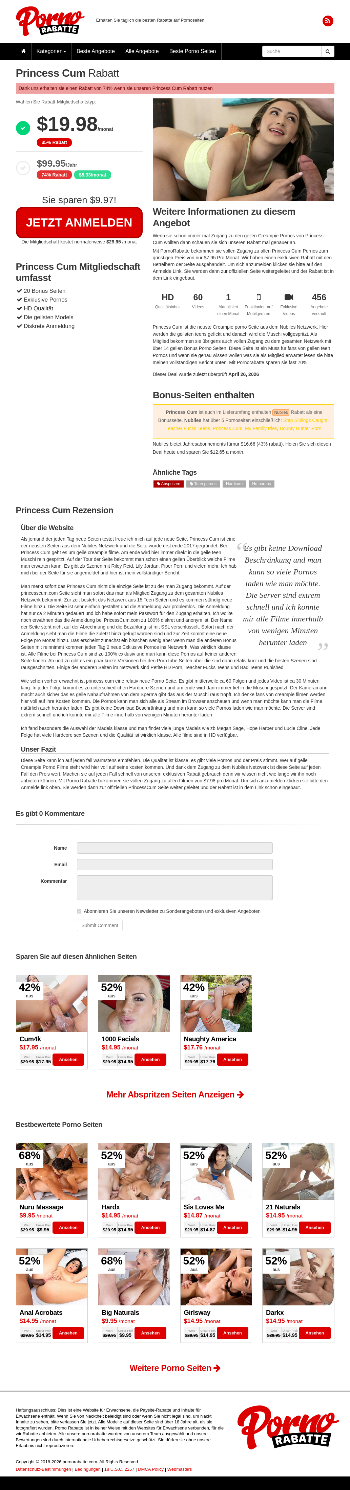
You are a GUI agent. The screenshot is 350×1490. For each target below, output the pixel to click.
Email (60, 864)
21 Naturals (283, 1207)
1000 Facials (120, 1039)
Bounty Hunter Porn (301, 428)
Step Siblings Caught (305, 420)
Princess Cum (227, 428)
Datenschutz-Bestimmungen (43, 1469)
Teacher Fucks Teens (187, 428)
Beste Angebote (96, 51)
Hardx (111, 1207)
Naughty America (210, 1039)
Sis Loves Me (204, 1207)
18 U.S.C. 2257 (119, 1469)
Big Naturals (120, 1312)
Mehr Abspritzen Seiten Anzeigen (175, 1094)
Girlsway (197, 1312)
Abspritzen (168, 483)
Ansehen (68, 1059)
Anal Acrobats (41, 1312)
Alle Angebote (142, 51)
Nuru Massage (41, 1207)
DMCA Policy (151, 1469)
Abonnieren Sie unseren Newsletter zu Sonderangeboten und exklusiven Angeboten (168, 911)
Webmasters (179, 1469)
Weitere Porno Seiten (175, 1368)
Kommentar (54, 881)
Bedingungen (88, 1469)
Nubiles (281, 412)
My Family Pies (261, 428)
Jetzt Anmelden (79, 222)
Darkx (275, 1312)
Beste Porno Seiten (192, 51)
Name (60, 848)
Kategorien (51, 51)
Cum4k (30, 1039)
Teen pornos (203, 483)
